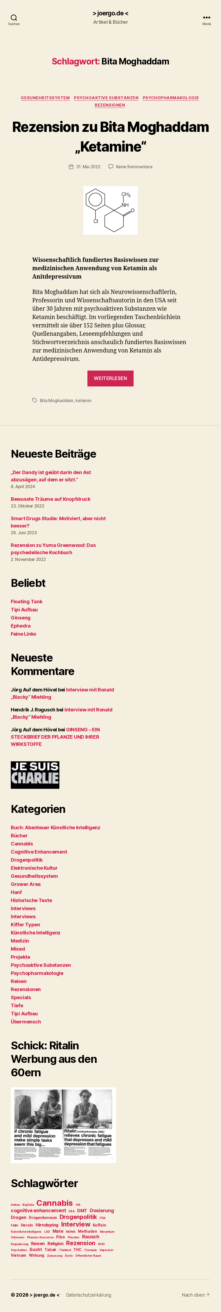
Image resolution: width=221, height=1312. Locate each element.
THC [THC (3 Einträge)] (77, 1251)
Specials (21, 999)
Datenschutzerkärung (91, 1297)
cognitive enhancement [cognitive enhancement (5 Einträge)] (38, 1212)
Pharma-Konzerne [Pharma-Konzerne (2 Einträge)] (40, 1239)
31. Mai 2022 (87, 168)
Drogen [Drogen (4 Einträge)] (18, 1219)
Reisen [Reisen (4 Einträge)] (38, 1245)
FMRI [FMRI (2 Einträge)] (14, 1227)
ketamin (84, 402)
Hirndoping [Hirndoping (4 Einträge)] (47, 1226)
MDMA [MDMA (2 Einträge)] (70, 1233)
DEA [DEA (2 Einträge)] (71, 1213)
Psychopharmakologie (173, 98)
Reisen (18, 983)
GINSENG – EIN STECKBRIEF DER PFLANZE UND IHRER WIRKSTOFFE (55, 738)
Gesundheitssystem (44, 98)
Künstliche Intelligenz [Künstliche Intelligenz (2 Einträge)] (26, 1233)
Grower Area (26, 886)
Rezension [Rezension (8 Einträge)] (80, 1244)
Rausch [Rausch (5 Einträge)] (90, 1238)
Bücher (19, 837)
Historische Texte (31, 902)
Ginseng (20, 619)
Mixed (18, 950)
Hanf (16, 894)
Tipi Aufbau (24, 611)
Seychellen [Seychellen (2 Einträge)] (19, 1252)
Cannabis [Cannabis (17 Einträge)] (54, 1205)
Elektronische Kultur (34, 869)
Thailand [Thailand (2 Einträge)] (65, 1252)
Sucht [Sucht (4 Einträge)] (35, 1251)
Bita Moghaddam (57, 402)
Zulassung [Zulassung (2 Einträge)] (54, 1257)
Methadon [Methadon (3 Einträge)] (87, 1233)
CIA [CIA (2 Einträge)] (78, 1206)
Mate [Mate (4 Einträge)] (58, 1233)
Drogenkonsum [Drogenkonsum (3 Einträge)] (43, 1219)
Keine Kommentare (135, 168)
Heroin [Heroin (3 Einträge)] (27, 1227)
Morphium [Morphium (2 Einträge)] (107, 1233)
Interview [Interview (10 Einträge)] (75, 1226)
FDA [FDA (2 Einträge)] (103, 1220)
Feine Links (23, 635)
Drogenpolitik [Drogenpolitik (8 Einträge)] (78, 1218)
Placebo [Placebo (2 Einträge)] (73, 1239)
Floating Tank (26, 603)
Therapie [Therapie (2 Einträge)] (90, 1252)
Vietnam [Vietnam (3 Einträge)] (18, 1257)
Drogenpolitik (27, 861)
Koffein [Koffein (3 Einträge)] (99, 1227)
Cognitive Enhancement (39, 853)
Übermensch (26, 1023)
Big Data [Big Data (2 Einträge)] (28, 1206)
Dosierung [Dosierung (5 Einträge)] (102, 1212)
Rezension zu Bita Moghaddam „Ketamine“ (110, 137)
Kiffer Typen (25, 926)
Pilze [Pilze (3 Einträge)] (60, 1239)
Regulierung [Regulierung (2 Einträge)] (19, 1246)
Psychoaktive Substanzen (106, 98)
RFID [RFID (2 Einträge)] (101, 1246)
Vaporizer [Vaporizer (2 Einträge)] (107, 1252)
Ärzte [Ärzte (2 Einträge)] (69, 1257)
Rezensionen (110, 106)
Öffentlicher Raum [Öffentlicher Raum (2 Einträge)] (88, 1257)
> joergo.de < (110, 13)
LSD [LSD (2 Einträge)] (47, 1233)
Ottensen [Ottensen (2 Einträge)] (17, 1239)
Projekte (20, 958)
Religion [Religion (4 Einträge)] (55, 1245)
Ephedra (21, 627)
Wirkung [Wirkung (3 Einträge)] (36, 1257)
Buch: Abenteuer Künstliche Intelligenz (55, 829)
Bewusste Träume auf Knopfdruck (50, 501)
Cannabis (22, 845)
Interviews (23, 910)
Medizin (20, 942)
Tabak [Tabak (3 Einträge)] (50, 1251)
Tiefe (17, 1007)
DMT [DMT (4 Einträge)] (82, 1212)
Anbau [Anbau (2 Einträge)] (15, 1206)
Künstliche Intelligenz (35, 934)
